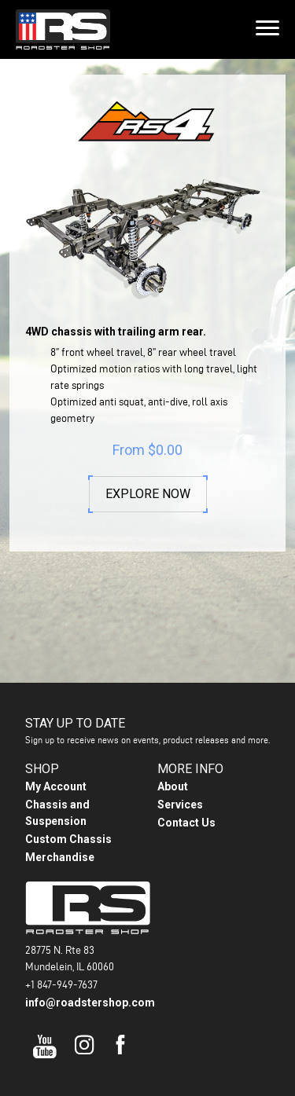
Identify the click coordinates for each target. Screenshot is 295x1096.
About (172, 765)
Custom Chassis (68, 818)
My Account (56, 765)
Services (180, 783)
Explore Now (148, 494)
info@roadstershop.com (90, 982)
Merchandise (59, 836)
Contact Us (186, 801)
